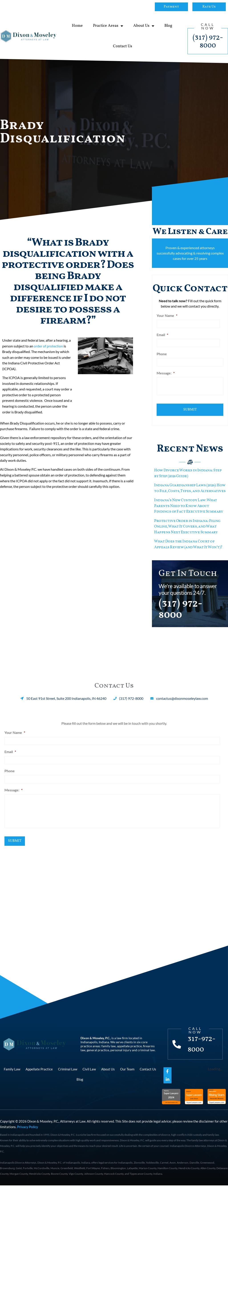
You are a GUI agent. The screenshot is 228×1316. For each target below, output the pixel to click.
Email (162, 334)
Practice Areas (108, 26)
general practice (98, 1047)
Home (77, 26)
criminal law (146, 1047)
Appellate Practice (39, 1066)
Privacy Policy (27, 1124)
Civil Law (89, 1066)
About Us (143, 26)
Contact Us (122, 46)
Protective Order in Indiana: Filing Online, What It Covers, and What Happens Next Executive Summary (187, 524)
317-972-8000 (202, 1041)
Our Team (127, 1066)
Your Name (167, 315)
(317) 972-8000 (208, 41)
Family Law (12, 1066)
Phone (162, 353)
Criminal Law (67, 1066)
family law (108, 1043)
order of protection (48, 346)
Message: (166, 372)
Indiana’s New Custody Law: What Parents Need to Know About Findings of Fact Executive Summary (188, 503)
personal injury (120, 1047)
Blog (168, 26)
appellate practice (129, 1043)
